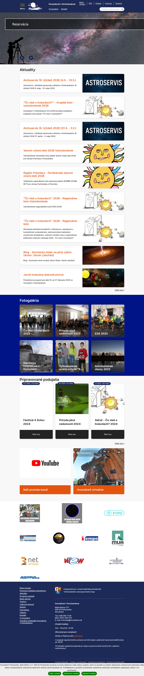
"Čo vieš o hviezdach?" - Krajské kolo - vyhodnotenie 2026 (48, 104)
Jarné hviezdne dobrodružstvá (43, 274)
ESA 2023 (101, 333)
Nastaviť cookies (89, 673)
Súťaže (23, 607)
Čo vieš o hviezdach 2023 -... (36, 332)
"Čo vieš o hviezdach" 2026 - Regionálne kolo (50, 222)
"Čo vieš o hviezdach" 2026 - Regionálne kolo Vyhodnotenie (50, 200)
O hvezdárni (53, 9)
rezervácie (78, 636)
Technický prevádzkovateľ (115, 662)
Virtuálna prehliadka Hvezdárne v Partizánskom (33, 622)
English (98, 3)
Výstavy (23, 602)
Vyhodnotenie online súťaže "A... (71, 367)
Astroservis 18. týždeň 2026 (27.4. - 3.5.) (49, 128)
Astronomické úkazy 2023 (104, 367)
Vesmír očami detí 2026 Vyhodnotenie (48, 150)
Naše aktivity (25, 599)
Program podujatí (27, 596)
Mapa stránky (82, 3)
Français (108, 3)
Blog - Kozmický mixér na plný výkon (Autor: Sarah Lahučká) (47, 254)
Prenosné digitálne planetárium (33, 591)
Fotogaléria (24, 610)
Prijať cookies (54, 673)
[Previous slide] (22, 58)
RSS (90, 3)
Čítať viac (36, 434)
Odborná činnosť (27, 604)
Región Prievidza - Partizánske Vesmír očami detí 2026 (48, 174)
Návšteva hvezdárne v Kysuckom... (31, 366)
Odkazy (23, 612)
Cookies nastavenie (61, 662)
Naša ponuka (25, 588)
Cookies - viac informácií (78, 662)
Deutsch (119, 3)
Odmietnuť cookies (71, 673)
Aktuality (23, 593)
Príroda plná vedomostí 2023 (69, 332)
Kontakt (64, 9)
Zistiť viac (119, 290)
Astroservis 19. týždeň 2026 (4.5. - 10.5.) (49, 80)
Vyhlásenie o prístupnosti (96, 662)
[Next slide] (31, 58)
